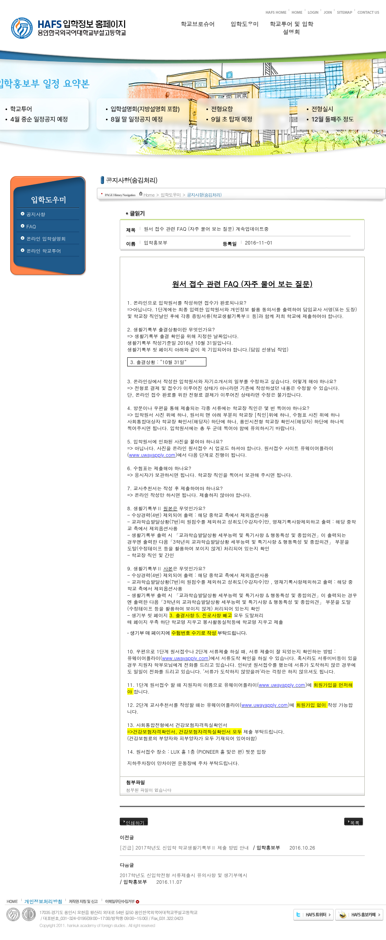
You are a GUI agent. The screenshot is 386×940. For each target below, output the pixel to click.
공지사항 (35, 214)
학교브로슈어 (198, 24)
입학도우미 (244, 24)
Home (148, 194)
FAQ (31, 226)
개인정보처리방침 (43, 901)
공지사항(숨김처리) (204, 194)
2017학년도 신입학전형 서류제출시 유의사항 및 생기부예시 (183, 875)
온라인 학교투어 (43, 250)
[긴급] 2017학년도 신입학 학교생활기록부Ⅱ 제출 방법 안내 (185, 847)
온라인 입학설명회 (46, 238)
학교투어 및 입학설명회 (291, 26)
